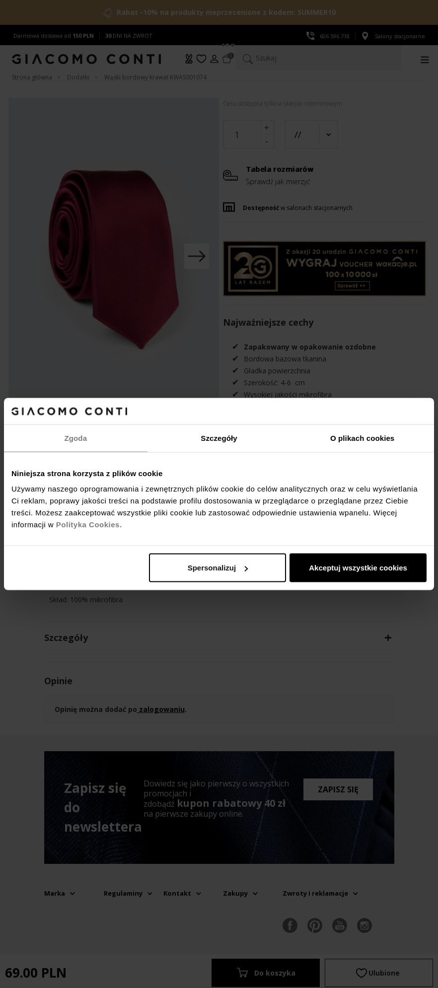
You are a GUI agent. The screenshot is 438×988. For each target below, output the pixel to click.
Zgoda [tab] (76, 437)
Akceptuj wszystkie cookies (358, 568)
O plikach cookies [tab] (362, 437)
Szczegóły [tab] (219, 437)
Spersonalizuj (218, 568)
